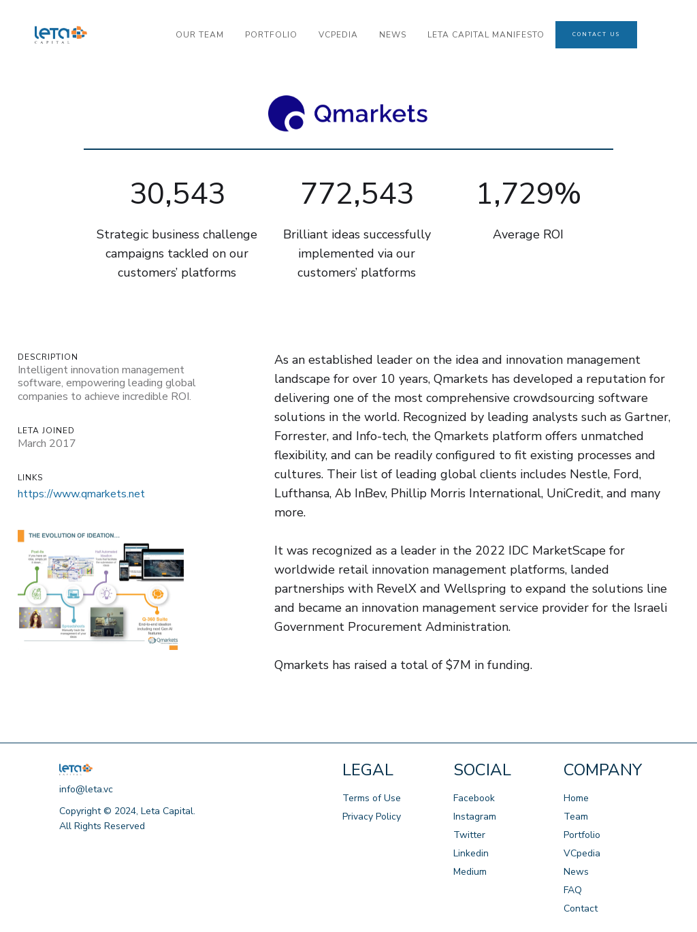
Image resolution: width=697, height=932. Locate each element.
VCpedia (582, 853)
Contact (581, 908)
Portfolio (582, 834)
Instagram (474, 816)
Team (576, 816)
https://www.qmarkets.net (81, 493)
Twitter (469, 834)
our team (200, 34)
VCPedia (338, 34)
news (392, 34)
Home (576, 798)
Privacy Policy (371, 816)
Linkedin (471, 853)
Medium (470, 871)
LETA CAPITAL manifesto (486, 34)
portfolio (271, 34)
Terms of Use (371, 798)
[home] (100, 35)
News (576, 871)
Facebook (474, 798)
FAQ (573, 890)
